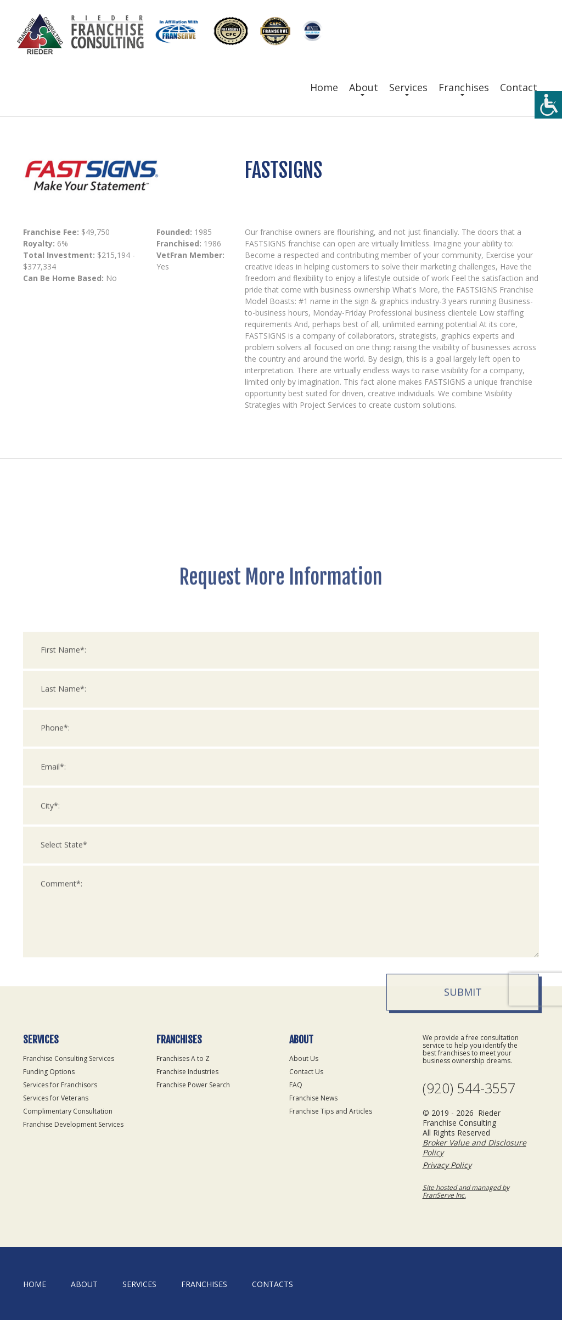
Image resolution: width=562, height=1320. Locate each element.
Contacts (272, 1284)
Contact (518, 87)
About (363, 87)
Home (324, 87)
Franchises (464, 87)
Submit (463, 1188)
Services (408, 87)
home (34, 1284)
